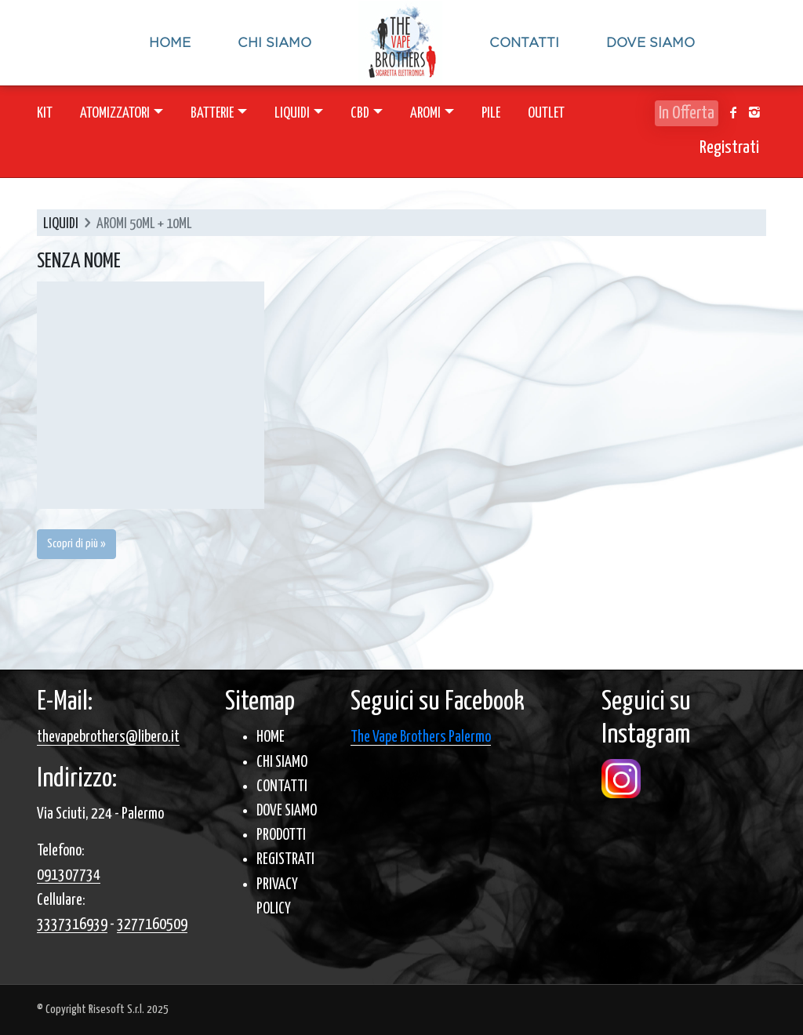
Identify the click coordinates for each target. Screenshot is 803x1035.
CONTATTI (281, 786)
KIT (45, 113)
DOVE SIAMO (286, 811)
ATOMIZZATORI (115, 113)
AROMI (425, 113)
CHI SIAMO (281, 762)
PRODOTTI (281, 835)
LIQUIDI (292, 113)
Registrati (729, 148)
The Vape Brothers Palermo (421, 737)
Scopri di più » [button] (76, 544)
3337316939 (72, 924)
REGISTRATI (285, 859)
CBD (360, 113)
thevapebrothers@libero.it (108, 737)
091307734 (68, 875)
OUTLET (546, 113)
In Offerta (686, 113)
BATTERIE (212, 113)
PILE (490, 113)
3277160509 (152, 924)
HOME (270, 737)
